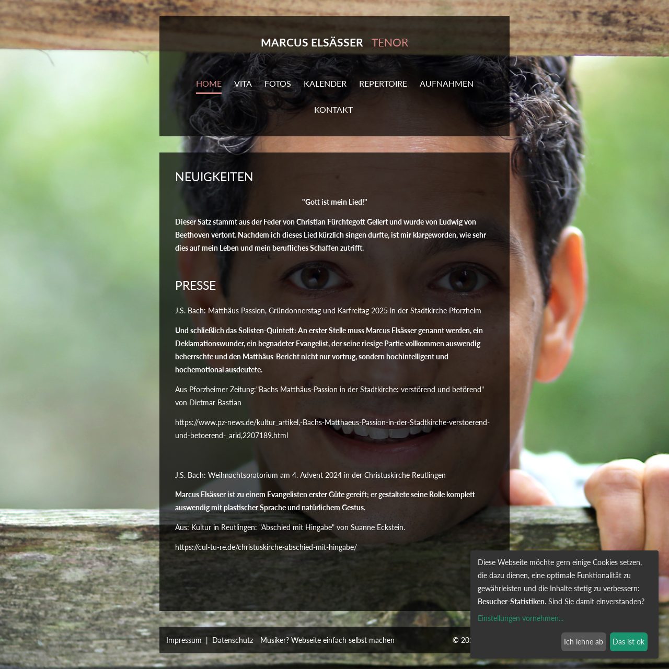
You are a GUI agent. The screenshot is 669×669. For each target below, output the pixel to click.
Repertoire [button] (383, 83)
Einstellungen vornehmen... (520, 618)
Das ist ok (628, 641)
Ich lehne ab (583, 641)
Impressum (184, 640)
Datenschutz (232, 640)
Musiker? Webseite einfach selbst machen (327, 640)
